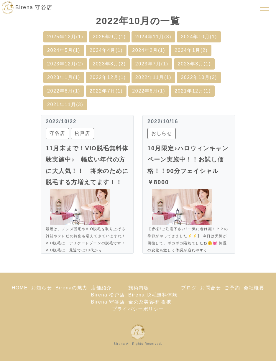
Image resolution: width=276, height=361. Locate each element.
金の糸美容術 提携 (150, 301)
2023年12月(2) (65, 63)
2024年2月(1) (148, 50)
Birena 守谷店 (108, 301)
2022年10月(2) (199, 77)
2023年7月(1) (151, 63)
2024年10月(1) (199, 36)
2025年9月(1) (109, 36)
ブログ (189, 287)
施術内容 (138, 287)
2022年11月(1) (153, 77)
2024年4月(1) (106, 50)
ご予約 (232, 287)
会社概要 (254, 287)
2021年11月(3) (65, 104)
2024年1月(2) (191, 50)
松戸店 (82, 133)
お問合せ (210, 287)
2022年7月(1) (106, 90)
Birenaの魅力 (71, 287)
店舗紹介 (101, 287)
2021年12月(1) (193, 90)
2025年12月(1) (65, 36)
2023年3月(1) (194, 63)
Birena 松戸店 (108, 294)
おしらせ (161, 133)
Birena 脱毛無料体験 (153, 294)
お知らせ (41, 287)
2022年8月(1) (63, 90)
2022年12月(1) (108, 77)
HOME (20, 287)
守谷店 (57, 133)
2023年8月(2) (109, 63)
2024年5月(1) (63, 50)
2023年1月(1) (63, 77)
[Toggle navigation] (264, 7)
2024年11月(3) (153, 36)
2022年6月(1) (148, 90)
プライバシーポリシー (138, 308)
